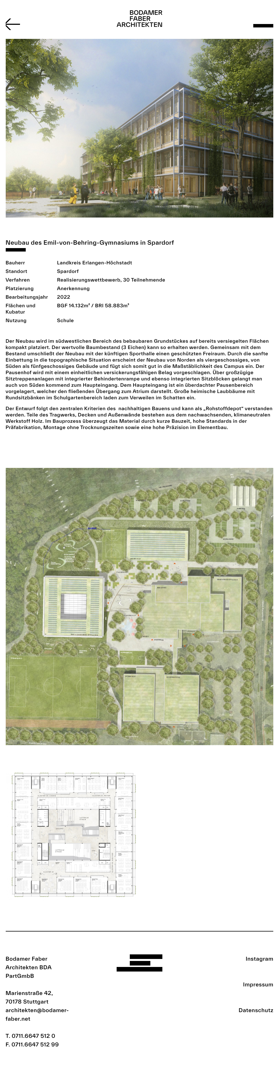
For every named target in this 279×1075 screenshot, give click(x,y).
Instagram (259, 959)
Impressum (258, 984)
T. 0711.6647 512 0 (30, 1036)
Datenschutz (256, 1010)
